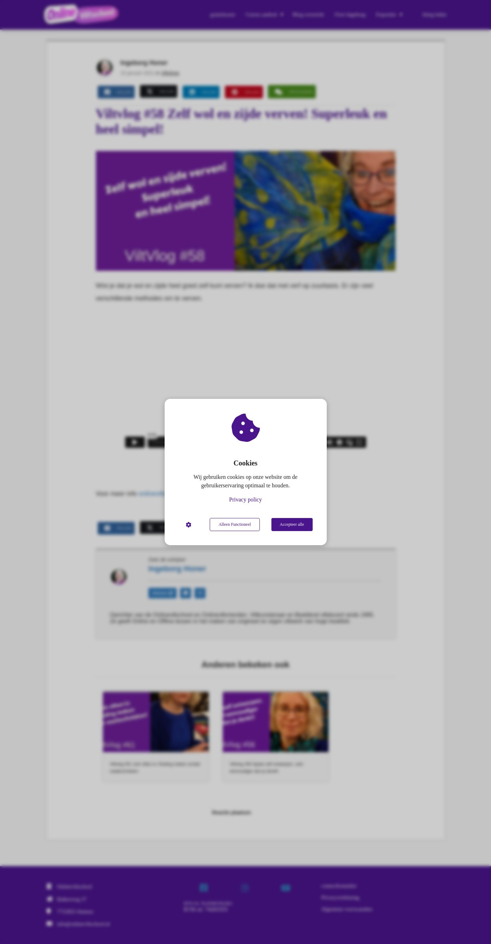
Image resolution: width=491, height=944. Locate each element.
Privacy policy (245, 500)
